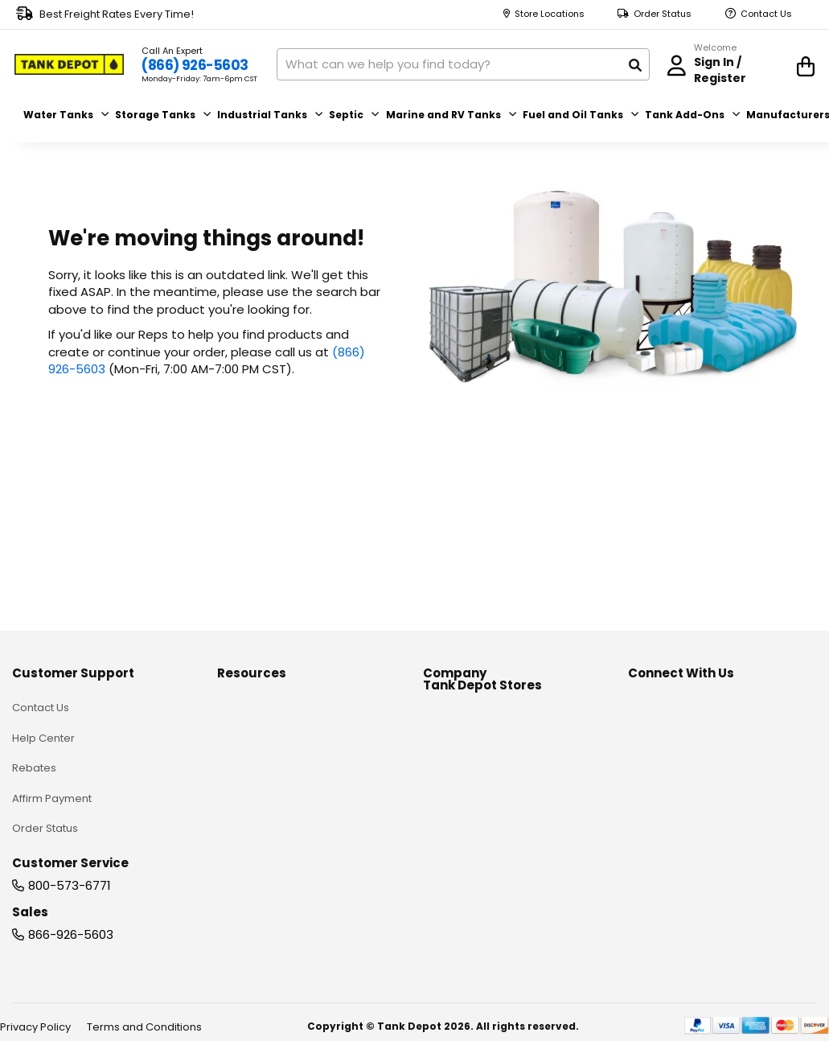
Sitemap (445, 766)
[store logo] (73, 62)
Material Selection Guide (281, 796)
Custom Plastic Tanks (272, 735)
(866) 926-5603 (203, 64)
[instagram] (744, 680)
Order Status (663, 14)
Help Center (43, 706)
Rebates (34, 735)
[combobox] (470, 63)
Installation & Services (274, 904)
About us (446, 675)
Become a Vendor (471, 735)
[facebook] (637, 680)
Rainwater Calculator (272, 934)
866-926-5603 (70, 902)
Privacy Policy (35, 1027)
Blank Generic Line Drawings (290, 874)
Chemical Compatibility (278, 766)
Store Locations (550, 14)
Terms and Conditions (144, 1027)
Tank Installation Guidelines (288, 706)
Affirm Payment (52, 766)
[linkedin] (672, 680)
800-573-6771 (69, 853)
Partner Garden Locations (489, 706)
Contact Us (766, 14)
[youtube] (707, 680)
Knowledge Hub (259, 675)
